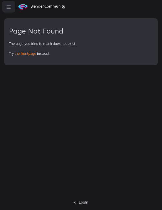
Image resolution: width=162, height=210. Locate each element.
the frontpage (25, 53)
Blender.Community (47, 6)
